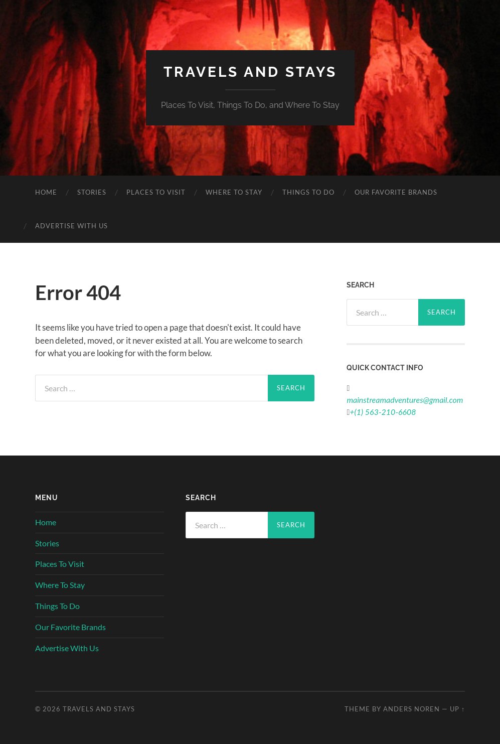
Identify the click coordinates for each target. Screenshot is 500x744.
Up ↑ (457, 709)
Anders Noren (411, 709)
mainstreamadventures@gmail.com (405, 399)
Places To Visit (156, 192)
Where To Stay (234, 192)
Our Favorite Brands (396, 192)
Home (46, 192)
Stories (91, 192)
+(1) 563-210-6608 (383, 411)
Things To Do (308, 192)
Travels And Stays (250, 72)
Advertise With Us (71, 226)
